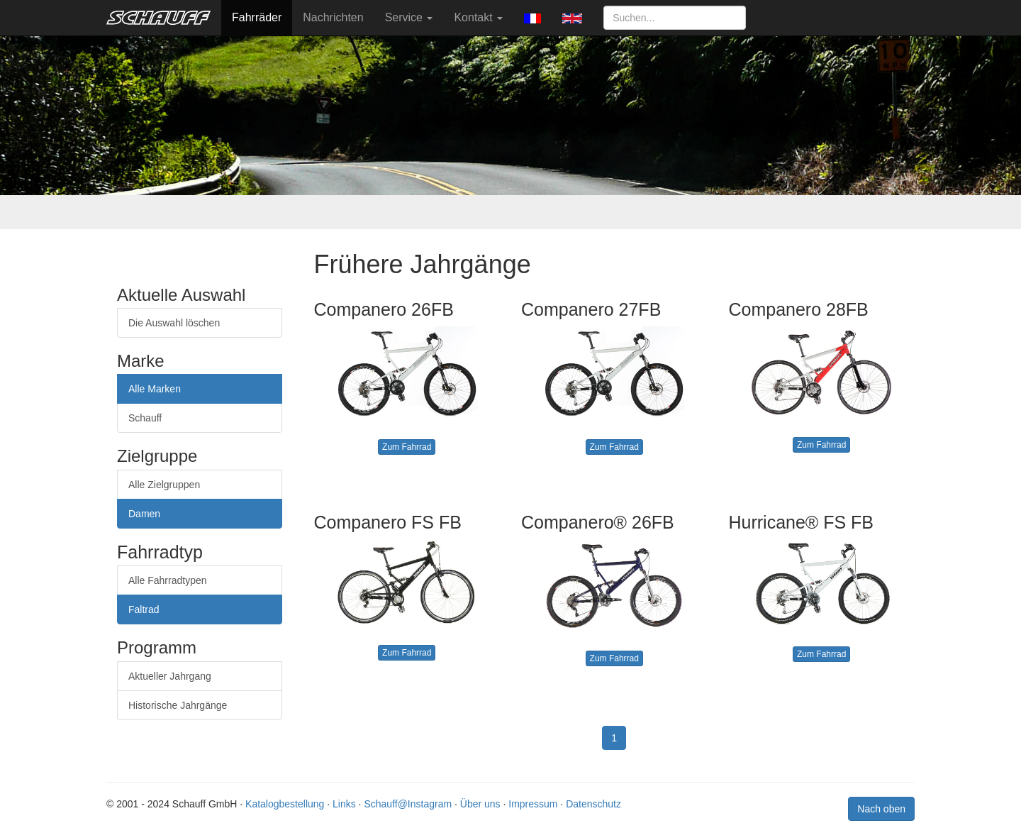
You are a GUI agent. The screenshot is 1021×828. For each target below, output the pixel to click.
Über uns (480, 804)
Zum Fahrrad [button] (406, 447)
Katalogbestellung (284, 804)
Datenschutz (593, 804)
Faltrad (144, 609)
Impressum (532, 804)
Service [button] (409, 17)
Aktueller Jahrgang (169, 676)
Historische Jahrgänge (177, 705)
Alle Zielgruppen (164, 484)
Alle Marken (154, 388)
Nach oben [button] (881, 809)
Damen (144, 513)
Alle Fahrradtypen (167, 580)
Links (344, 804)
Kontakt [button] (478, 17)
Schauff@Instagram (408, 804)
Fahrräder (256, 17)
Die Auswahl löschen (174, 323)
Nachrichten (333, 17)
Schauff (145, 418)
